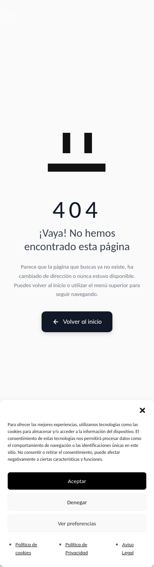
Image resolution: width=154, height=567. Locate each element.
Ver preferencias (77, 523)
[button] (142, 409)
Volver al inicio (77, 321)
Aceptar (77, 481)
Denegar (77, 502)
